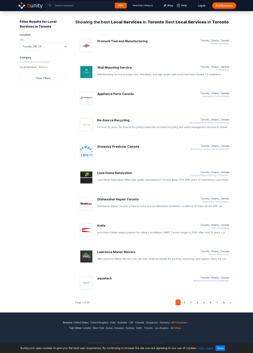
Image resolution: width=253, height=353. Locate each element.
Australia (122, 322)
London (87, 327)
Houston (119, 327)
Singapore (152, 322)
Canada (139, 322)
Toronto (148, 327)
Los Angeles (162, 327)
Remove (43, 67)
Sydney (130, 327)
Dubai (109, 327)
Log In (201, 5)
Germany (165, 322)
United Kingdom (99, 322)
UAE (131, 322)
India (113, 322)
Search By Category (142, 5)
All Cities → (177, 327)
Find (120, 5)
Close (220, 348)
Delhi (139, 327)
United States (81, 322)
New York (98, 327)
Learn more (205, 348)
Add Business (224, 5)
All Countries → (181, 322)
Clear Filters (43, 78)
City (22, 39)
